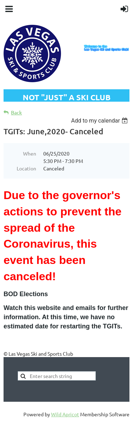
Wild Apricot (65, 414)
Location (26, 168)
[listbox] (100, 120)
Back (16, 112)
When (29, 153)
